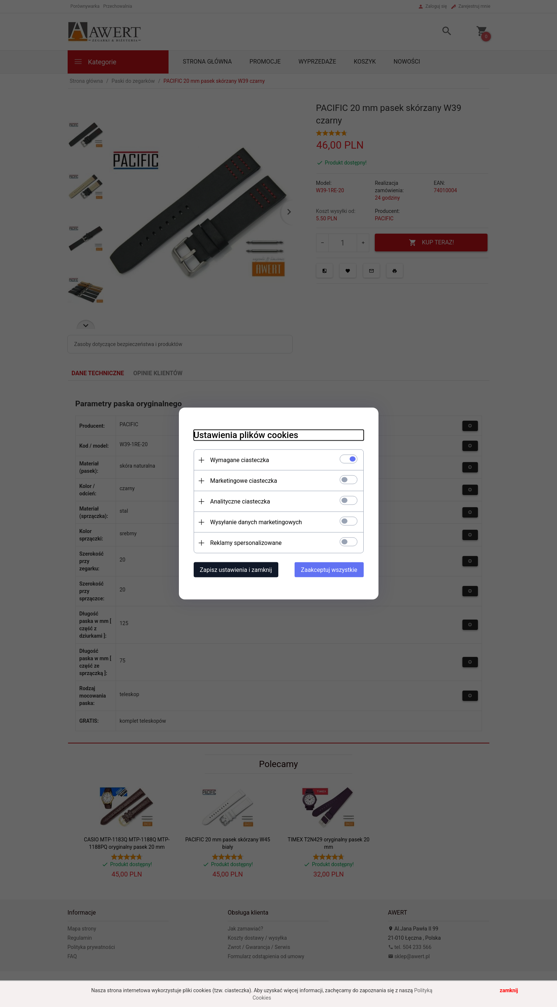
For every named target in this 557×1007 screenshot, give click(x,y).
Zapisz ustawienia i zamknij (236, 569)
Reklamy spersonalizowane (246, 542)
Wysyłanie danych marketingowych (256, 522)
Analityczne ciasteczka (240, 501)
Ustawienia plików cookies (246, 435)
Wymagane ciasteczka (239, 460)
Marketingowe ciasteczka (243, 480)
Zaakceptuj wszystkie (329, 569)
